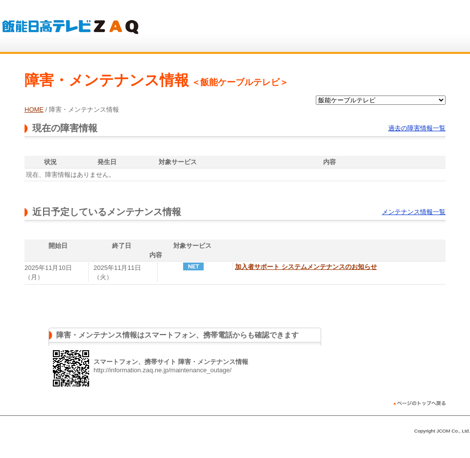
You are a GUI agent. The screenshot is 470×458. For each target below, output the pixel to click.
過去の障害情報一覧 (417, 128)
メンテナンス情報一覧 (414, 212)
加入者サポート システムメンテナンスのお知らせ (306, 266)
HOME (34, 109)
